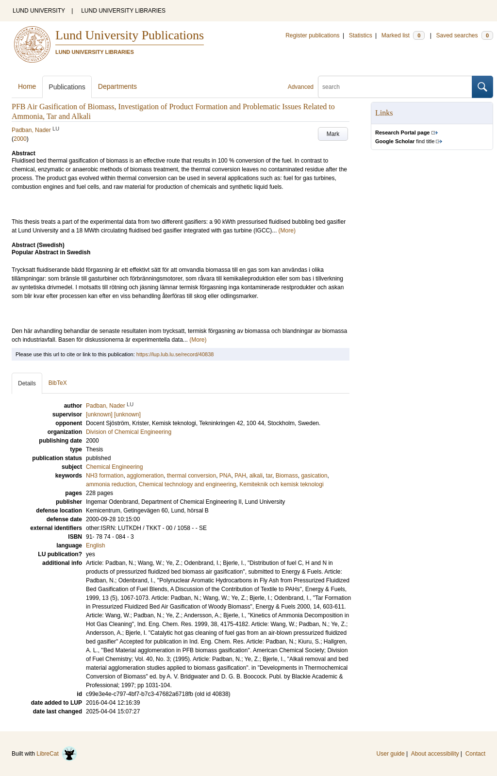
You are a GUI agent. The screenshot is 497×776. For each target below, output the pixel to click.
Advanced (301, 86)
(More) (287, 230)
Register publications (312, 35)
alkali (256, 475)
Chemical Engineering (114, 466)
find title (404, 141)
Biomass (287, 475)
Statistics (360, 35)
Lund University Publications (129, 35)
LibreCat (56, 753)
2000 (20, 138)
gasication (314, 475)
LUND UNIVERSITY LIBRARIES (123, 10)
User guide (391, 753)
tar (269, 475)
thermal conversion (191, 475)
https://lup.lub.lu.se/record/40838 (175, 354)
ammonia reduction (110, 484)
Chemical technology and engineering (187, 484)
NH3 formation (104, 475)
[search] (395, 87)
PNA (225, 475)
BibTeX (58, 383)
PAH (240, 475)
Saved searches (464, 35)
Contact (475, 753)
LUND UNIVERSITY (39, 10)
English (95, 545)
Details (27, 383)
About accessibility (435, 753)
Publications (67, 87)
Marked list (403, 35)
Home (27, 86)
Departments (117, 86)
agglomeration (145, 475)
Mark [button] (333, 134)
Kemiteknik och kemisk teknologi (281, 484)
